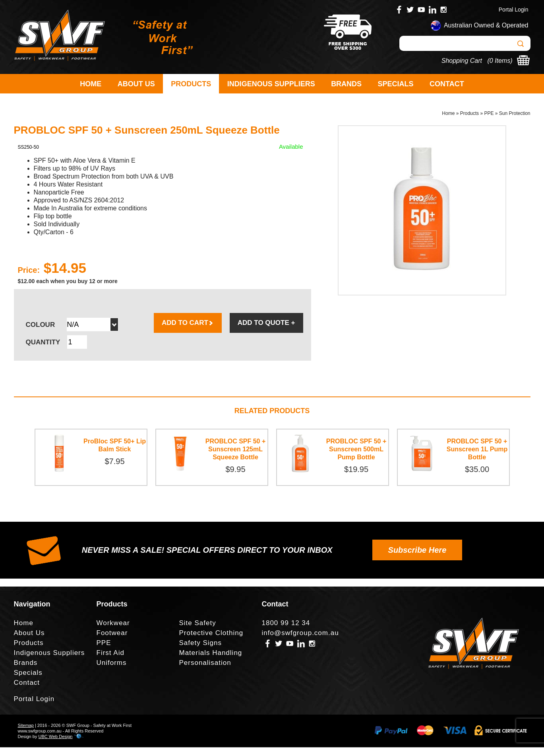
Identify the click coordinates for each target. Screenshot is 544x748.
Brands (346, 84)
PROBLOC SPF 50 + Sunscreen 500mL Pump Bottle (356, 450)
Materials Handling (210, 653)
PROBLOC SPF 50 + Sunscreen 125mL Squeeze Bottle (235, 450)
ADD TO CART (188, 323)
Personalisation (205, 663)
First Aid (110, 653)
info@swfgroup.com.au (300, 633)
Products (191, 84)
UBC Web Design (55, 737)
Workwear (113, 624)
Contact (447, 84)
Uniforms (112, 663)
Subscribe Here (417, 550)
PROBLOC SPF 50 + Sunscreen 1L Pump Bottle (477, 450)
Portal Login (514, 9)
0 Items (500, 60)
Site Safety (197, 624)
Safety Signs (200, 643)
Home (90, 84)
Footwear (112, 633)
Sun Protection (514, 114)
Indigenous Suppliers (271, 84)
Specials (396, 84)
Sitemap (26, 726)
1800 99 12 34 (286, 624)
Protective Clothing (211, 633)
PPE (489, 114)
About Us (136, 84)
